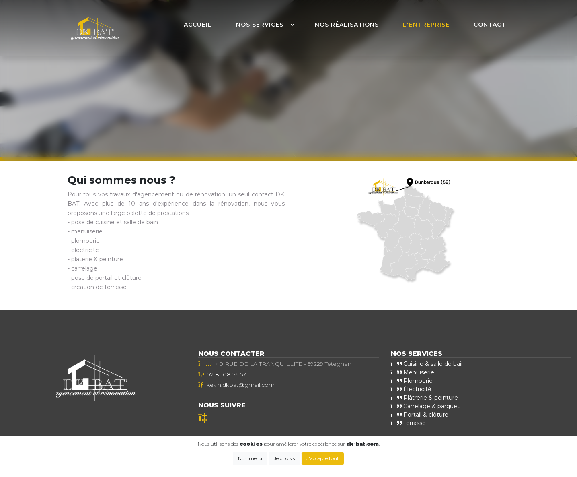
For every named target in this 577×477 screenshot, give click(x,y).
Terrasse (408, 423)
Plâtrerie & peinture (424, 397)
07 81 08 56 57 (226, 374)
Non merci (250, 458)
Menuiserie (412, 372)
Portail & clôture (419, 414)
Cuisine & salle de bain (428, 364)
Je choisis (284, 458)
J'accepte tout (322, 458)
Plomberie (412, 380)
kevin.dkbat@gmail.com (241, 384)
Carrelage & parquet (425, 406)
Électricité (411, 389)
